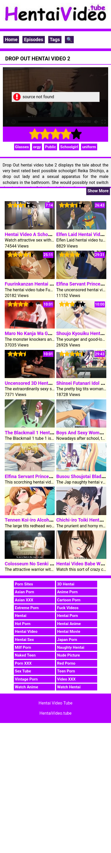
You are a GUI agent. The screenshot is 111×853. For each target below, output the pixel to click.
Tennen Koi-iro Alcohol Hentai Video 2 (45, 520)
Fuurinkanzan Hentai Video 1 (35, 284)
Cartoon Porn (69, 600)
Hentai (20, 615)
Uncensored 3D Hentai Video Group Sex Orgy (52, 383)
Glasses (22, 147)
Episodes (33, 39)
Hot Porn (22, 623)
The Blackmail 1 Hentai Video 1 (38, 432)
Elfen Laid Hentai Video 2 (82, 234)
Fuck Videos (68, 607)
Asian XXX (24, 600)
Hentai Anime (69, 623)
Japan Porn (67, 639)
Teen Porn (66, 671)
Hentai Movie (68, 631)
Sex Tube (23, 671)
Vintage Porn (26, 679)
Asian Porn (24, 592)
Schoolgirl (69, 147)
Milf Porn (23, 647)
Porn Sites (24, 584)
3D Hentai (65, 584)
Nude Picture (68, 655)
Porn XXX (23, 663)
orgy (37, 147)
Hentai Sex (24, 639)
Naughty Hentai (70, 647)
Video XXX (66, 679)
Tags (55, 39)
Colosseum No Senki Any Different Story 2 (49, 563)
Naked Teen (25, 655)
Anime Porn (67, 592)
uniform (89, 147)
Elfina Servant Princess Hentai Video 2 (45, 476)
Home (11, 39)
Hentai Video (26, 631)
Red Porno (66, 663)
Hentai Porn (67, 615)
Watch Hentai (69, 687)
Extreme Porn (27, 607)
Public (50, 147)
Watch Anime (26, 687)
